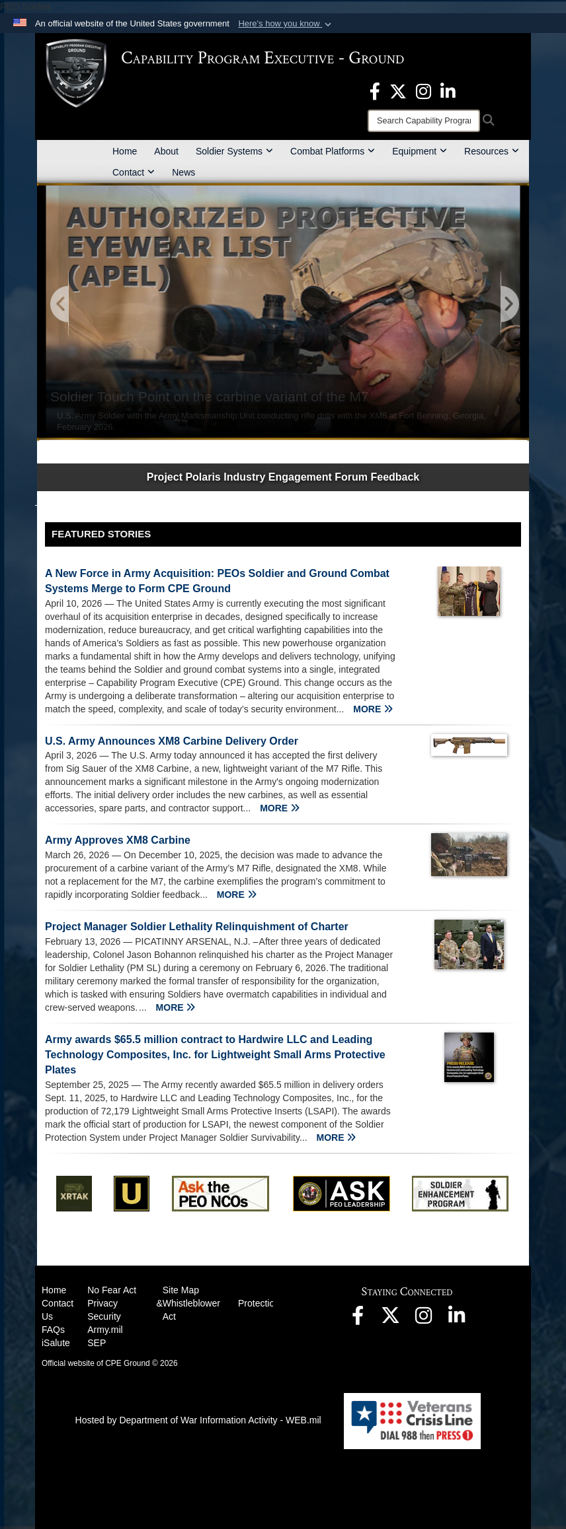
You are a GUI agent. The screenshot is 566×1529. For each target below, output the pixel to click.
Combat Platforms (332, 151)
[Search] (424, 121)
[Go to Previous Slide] (60, 305)
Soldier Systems (234, 151)
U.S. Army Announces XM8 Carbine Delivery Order (171, 741)
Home (124, 151)
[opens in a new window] (375, 90)
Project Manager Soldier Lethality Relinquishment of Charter (196, 926)
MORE (373, 709)
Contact (133, 172)
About (166, 151)
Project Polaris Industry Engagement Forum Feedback (283, 477)
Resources (491, 151)
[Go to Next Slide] (509, 305)
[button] (286, 23)
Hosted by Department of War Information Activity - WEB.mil (198, 1420)
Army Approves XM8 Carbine (117, 840)
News (183, 172)
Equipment (419, 151)
